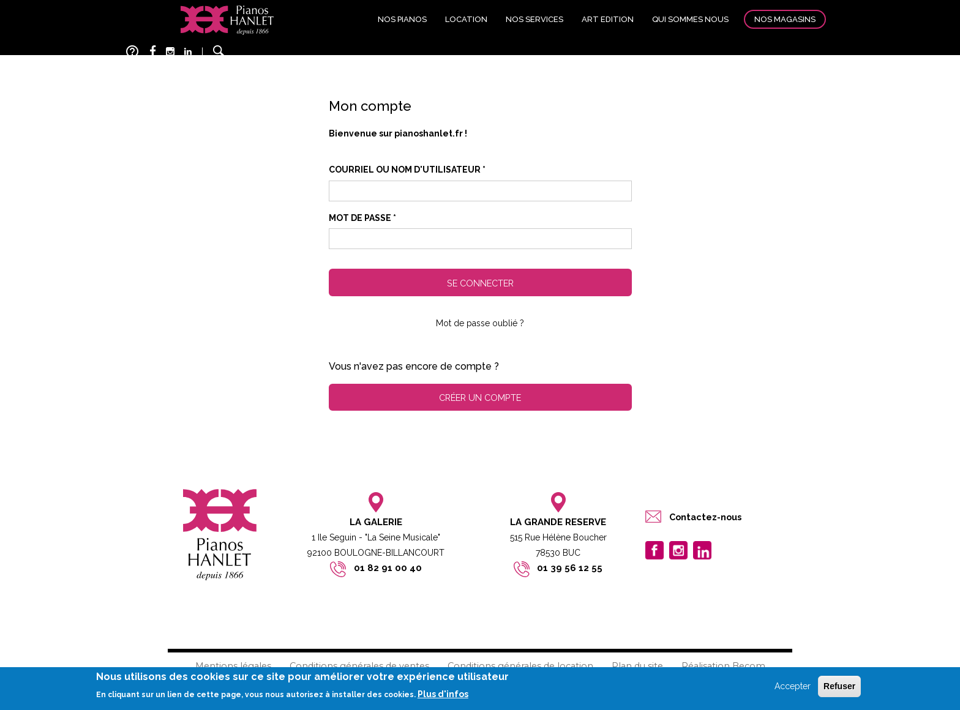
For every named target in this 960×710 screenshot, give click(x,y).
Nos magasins (785, 19)
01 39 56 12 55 (569, 568)
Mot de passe (362, 218)
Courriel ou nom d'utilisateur (407, 169)
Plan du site (637, 665)
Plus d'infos (443, 694)
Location (466, 19)
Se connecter (480, 283)
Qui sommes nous (690, 19)
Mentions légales (233, 665)
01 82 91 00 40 (388, 568)
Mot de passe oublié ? (480, 323)
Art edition (608, 19)
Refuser (839, 686)
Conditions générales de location (520, 665)
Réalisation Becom (723, 665)
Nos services (534, 19)
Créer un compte (480, 397)
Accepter (792, 686)
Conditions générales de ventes (359, 665)
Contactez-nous (705, 517)
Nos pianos (402, 19)
